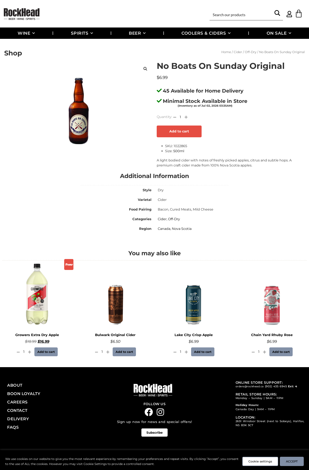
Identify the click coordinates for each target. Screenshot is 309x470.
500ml (178, 151)
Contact (17, 410)
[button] (145, 69)
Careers (17, 402)
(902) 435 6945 (276, 386)
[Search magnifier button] (277, 14)
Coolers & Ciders (206, 33)
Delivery (18, 418)
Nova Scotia (182, 229)
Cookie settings (260, 461)
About (14, 385)
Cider (238, 52)
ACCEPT (292, 461)
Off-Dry (250, 52)
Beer (137, 33)
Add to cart (179, 131)
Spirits (82, 33)
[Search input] (242, 14)
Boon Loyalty (23, 393)
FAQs (13, 427)
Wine (26, 33)
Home (226, 52)
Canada (164, 229)
